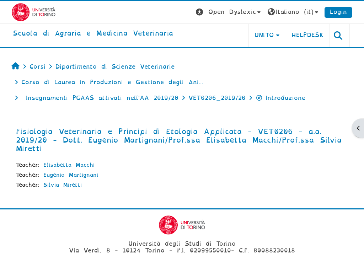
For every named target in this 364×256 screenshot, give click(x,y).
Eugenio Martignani (70, 175)
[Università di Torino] (33, 12)
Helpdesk (307, 35)
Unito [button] (264, 35)
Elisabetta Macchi (69, 165)
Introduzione (280, 98)
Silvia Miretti (62, 185)
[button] (229, 12)
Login (338, 12)
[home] (93, 34)
